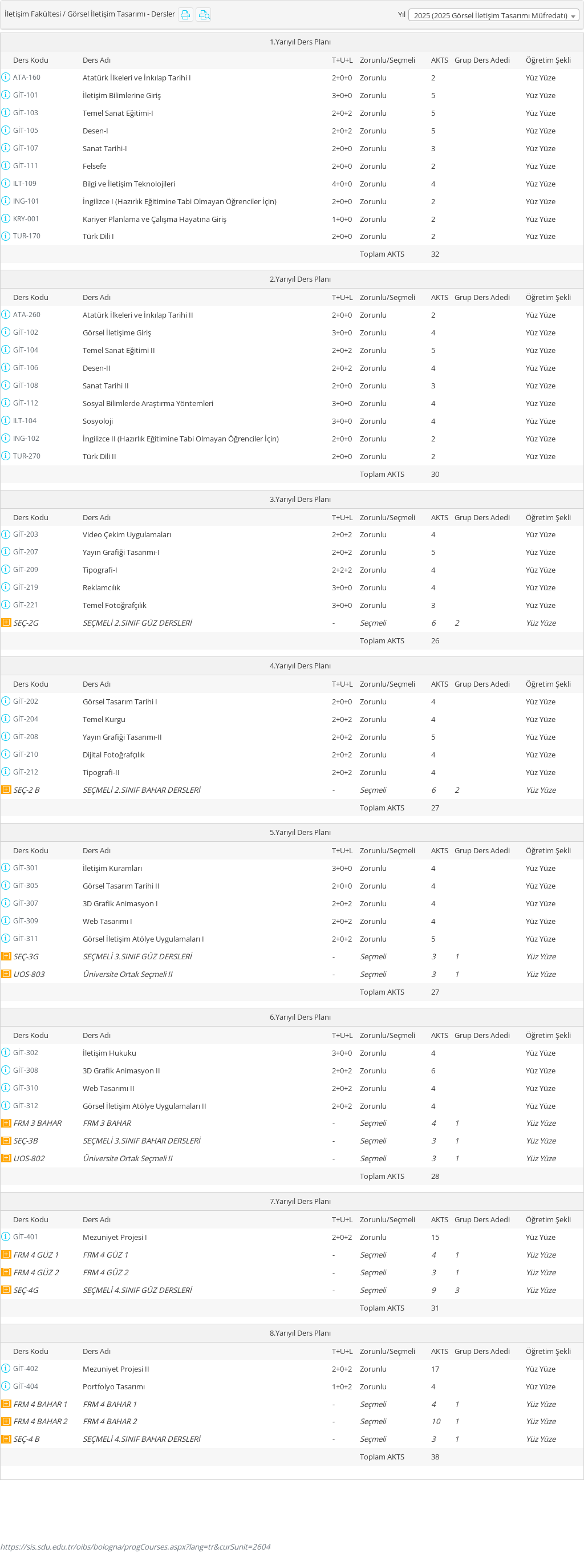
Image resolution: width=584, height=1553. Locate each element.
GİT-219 (25, 587)
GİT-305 (25, 885)
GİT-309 (25, 921)
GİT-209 (25, 569)
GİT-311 (25, 938)
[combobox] (493, 15)
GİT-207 (25, 552)
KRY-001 (26, 219)
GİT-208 (25, 736)
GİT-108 (25, 385)
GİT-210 (25, 754)
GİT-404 (25, 1386)
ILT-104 (24, 420)
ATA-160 (26, 77)
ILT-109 (24, 183)
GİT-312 (25, 1105)
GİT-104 (25, 350)
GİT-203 (25, 534)
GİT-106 (25, 367)
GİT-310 (25, 1088)
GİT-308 (25, 1070)
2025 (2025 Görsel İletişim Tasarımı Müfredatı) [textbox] (490, 15)
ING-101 (26, 201)
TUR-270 (26, 456)
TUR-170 (26, 236)
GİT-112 (25, 403)
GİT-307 (25, 903)
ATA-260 (26, 314)
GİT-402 (25, 1368)
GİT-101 (25, 95)
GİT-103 (25, 112)
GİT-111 (25, 166)
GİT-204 (25, 719)
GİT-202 (25, 701)
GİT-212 (25, 772)
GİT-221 (25, 605)
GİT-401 (25, 1237)
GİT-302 (25, 1052)
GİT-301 (25, 868)
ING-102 (26, 438)
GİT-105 (25, 130)
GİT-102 (25, 332)
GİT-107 (25, 148)
